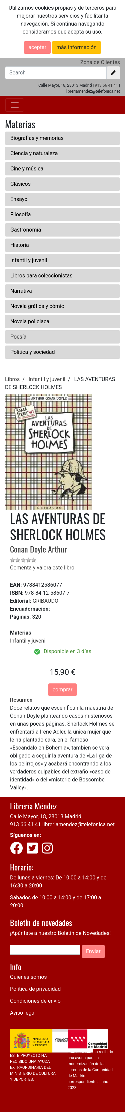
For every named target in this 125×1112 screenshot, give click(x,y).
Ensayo (18, 199)
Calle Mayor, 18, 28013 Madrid (45, 816)
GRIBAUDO (45, 601)
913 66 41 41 (106, 85)
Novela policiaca (29, 321)
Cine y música (26, 168)
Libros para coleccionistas (41, 275)
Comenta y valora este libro (42, 567)
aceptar (37, 47)
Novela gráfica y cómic (37, 306)
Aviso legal (23, 1013)
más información (76, 47)
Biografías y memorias (37, 138)
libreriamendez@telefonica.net (78, 824)
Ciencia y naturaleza (34, 153)
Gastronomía (25, 230)
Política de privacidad (35, 989)
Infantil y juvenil (28, 260)
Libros (12, 379)
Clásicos (20, 184)
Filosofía (20, 214)
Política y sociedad (32, 352)
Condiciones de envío (35, 1001)
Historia (19, 245)
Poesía (18, 337)
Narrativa (21, 291)
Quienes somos (28, 977)
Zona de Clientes (100, 62)
